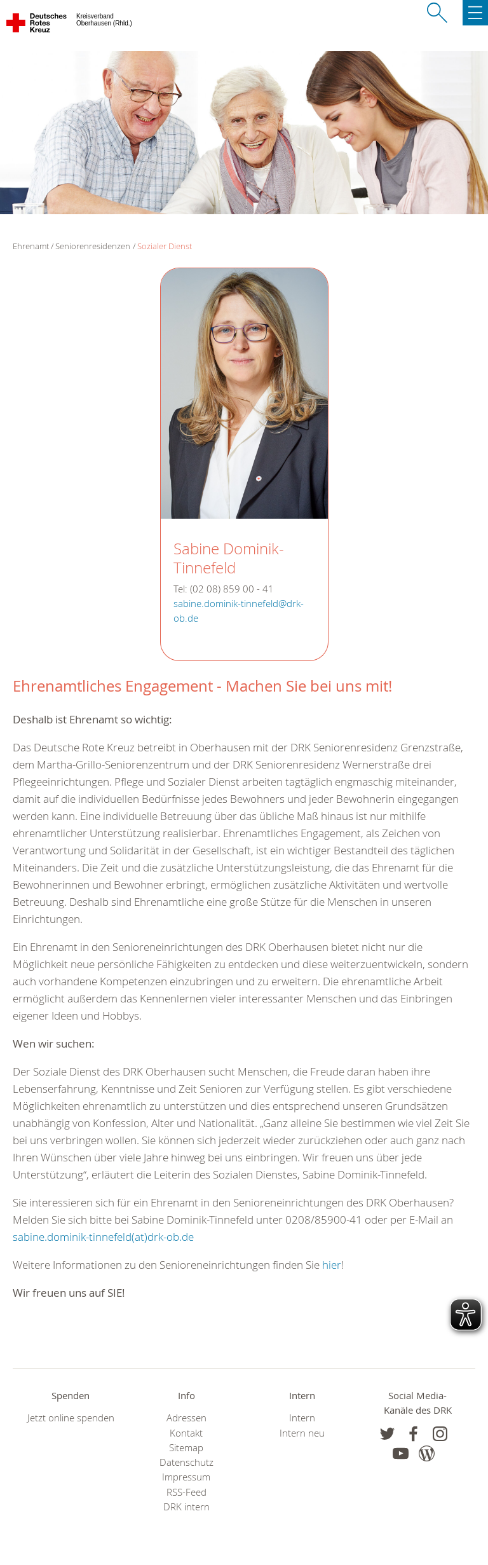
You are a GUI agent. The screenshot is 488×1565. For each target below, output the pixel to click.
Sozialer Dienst (164, 246)
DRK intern (186, 1507)
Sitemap (186, 1448)
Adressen (186, 1418)
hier (331, 1264)
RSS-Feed (186, 1492)
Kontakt (186, 1433)
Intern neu (302, 1433)
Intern (302, 1418)
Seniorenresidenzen (92, 246)
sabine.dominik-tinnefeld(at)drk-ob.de (103, 1236)
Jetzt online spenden (70, 1418)
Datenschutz (186, 1462)
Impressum (186, 1477)
